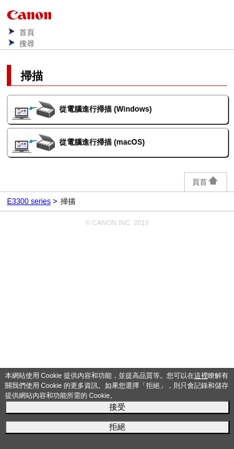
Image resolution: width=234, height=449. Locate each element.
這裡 (201, 375)
